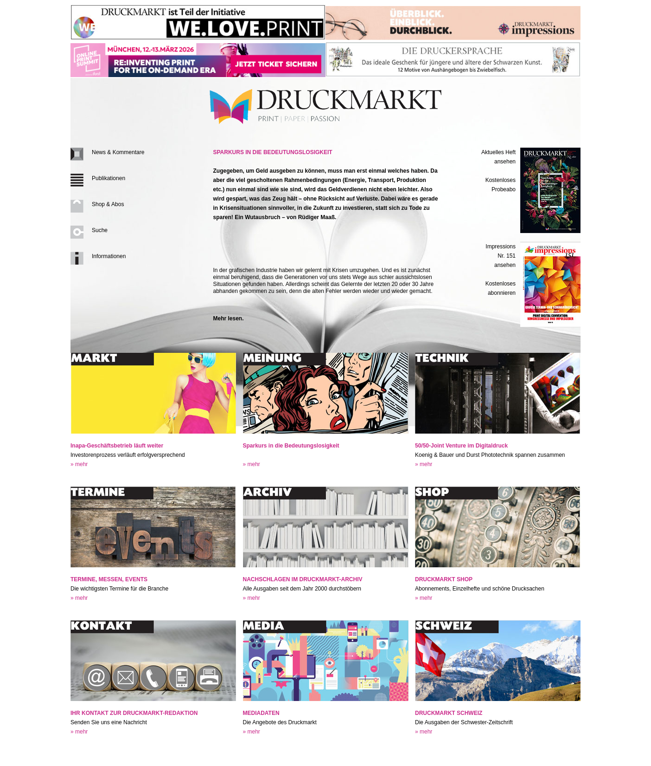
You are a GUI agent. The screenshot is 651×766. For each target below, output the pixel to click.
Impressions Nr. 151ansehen (500, 255)
